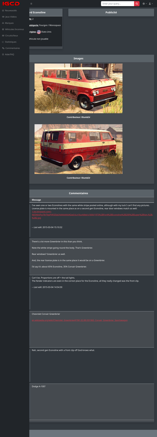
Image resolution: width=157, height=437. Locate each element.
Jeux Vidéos (9, 16)
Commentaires (11, 48)
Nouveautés (9, 10)
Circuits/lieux (10, 35)
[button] (145, 3)
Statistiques (9, 41)
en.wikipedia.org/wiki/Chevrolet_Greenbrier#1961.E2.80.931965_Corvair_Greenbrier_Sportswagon (104, 318)
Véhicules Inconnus (13, 29)
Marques (8, 23)
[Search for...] (117, 3)
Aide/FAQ (8, 54)
